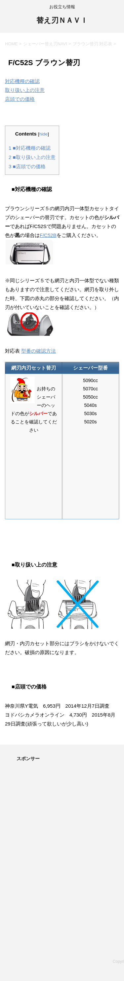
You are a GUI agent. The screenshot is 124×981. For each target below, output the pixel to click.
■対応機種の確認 (30, 148)
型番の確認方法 (38, 351)
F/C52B (48, 235)
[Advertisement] (62, 834)
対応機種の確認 (22, 81)
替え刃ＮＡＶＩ (62, 21)
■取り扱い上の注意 (32, 157)
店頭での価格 (20, 99)
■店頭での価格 (27, 166)
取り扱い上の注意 (25, 90)
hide (43, 134)
